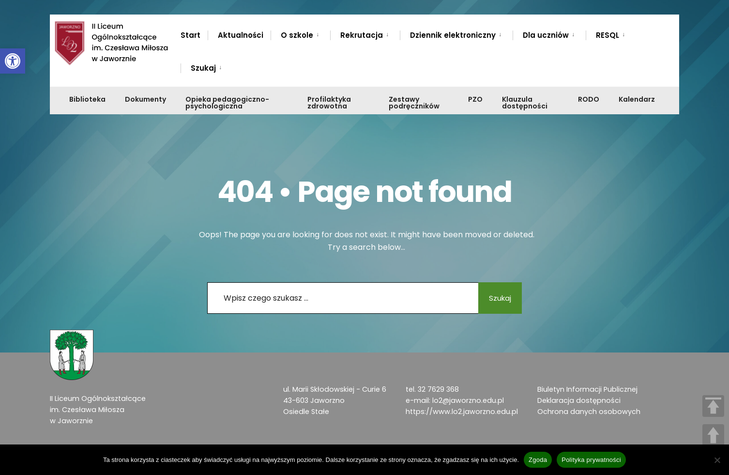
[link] (12, 61)
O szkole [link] (297, 35)
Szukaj (495, 298)
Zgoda (538, 459)
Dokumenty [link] (145, 99)
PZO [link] (475, 99)
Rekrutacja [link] (361, 35)
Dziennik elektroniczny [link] (453, 35)
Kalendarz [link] (637, 99)
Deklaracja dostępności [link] (579, 400)
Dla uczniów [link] (546, 35)
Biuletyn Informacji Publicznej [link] (587, 389)
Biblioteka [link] (87, 99)
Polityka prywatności (591, 459)
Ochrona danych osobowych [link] (588, 411)
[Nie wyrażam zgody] (717, 460)
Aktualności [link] (240, 35)
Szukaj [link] (203, 68)
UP (713, 435)
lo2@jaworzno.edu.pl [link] (468, 400)
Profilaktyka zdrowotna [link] (329, 102)
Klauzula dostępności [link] (524, 102)
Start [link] (190, 35)
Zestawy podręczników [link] (414, 102)
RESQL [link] (607, 35)
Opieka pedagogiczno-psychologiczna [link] (227, 102)
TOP (713, 406)
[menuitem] (300, 33)
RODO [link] (588, 99)
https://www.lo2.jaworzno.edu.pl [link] (462, 411)
